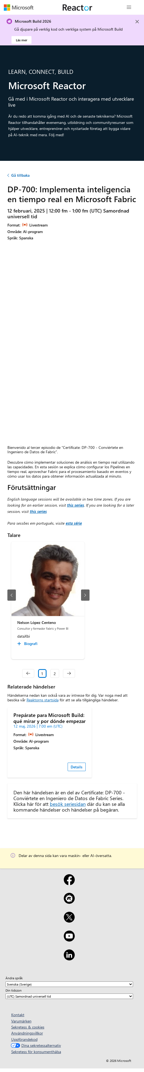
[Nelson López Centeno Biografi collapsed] (28, 643)
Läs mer (21, 40)
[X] (69, 921)
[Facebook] (69, 883)
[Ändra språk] (69, 984)
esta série (74, 523)
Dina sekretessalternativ (35, 1045)
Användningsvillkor (27, 1033)
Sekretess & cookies (27, 1027)
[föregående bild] (11, 595)
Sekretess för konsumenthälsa (36, 1051)
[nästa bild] (85, 595)
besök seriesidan (68, 804)
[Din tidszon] (69, 996)
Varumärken (21, 1021)
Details (76, 766)
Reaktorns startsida (43, 699)
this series (75, 505)
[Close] (137, 21)
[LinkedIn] (69, 958)
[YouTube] (69, 940)
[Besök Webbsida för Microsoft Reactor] (77, 7)
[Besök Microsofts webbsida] (18, 7)
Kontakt (17, 1014)
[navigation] (28, 673)
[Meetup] (69, 902)
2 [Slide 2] (55, 673)
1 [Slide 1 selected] (42, 673)
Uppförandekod (24, 1039)
